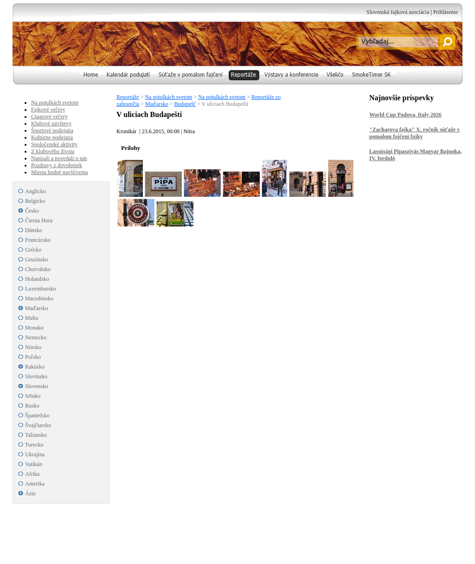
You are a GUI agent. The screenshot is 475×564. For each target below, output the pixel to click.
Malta (31, 318)
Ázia (30, 493)
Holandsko (37, 279)
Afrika (32, 474)
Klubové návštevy (51, 123)
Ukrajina (35, 454)
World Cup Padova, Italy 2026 (405, 114)
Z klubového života (52, 151)
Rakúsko (35, 366)
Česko (32, 210)
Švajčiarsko (38, 425)
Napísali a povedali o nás (59, 158)
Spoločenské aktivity (54, 144)
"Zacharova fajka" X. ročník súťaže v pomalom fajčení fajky (414, 133)
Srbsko (32, 396)
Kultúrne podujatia (52, 137)
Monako (34, 327)
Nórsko (33, 347)
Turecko (34, 444)
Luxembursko (40, 288)
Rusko (32, 405)
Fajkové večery (48, 109)
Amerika (35, 483)
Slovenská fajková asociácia (397, 12)
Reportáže (127, 97)
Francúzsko (38, 240)
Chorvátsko (38, 269)
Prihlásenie (445, 12)
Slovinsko (36, 376)
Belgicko (35, 201)
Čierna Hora (38, 220)
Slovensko (36, 386)
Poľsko (33, 357)
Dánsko (33, 230)
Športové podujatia (52, 130)
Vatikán (33, 464)
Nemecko (35, 337)
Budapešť (185, 104)
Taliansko (35, 435)
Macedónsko (39, 298)
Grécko (33, 249)
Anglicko (35, 191)
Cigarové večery (49, 116)
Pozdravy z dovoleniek (56, 165)
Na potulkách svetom (168, 97)
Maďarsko (156, 104)
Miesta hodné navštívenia (59, 172)
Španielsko (37, 415)
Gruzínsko (36, 259)
